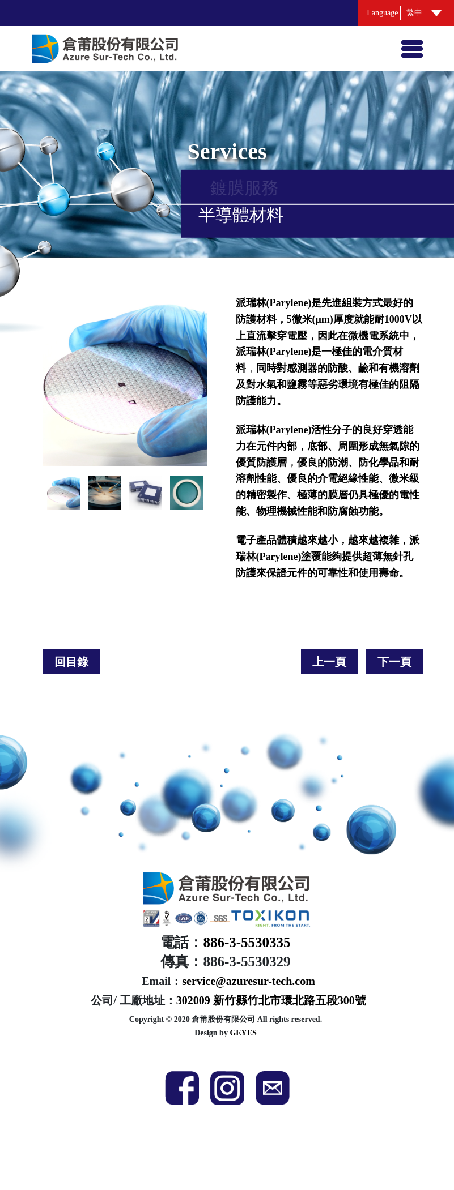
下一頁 (394, 662)
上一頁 (329, 662)
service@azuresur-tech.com (248, 981)
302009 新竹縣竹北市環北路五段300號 (271, 1000)
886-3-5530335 (246, 942)
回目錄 (71, 662)
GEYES (243, 1033)
